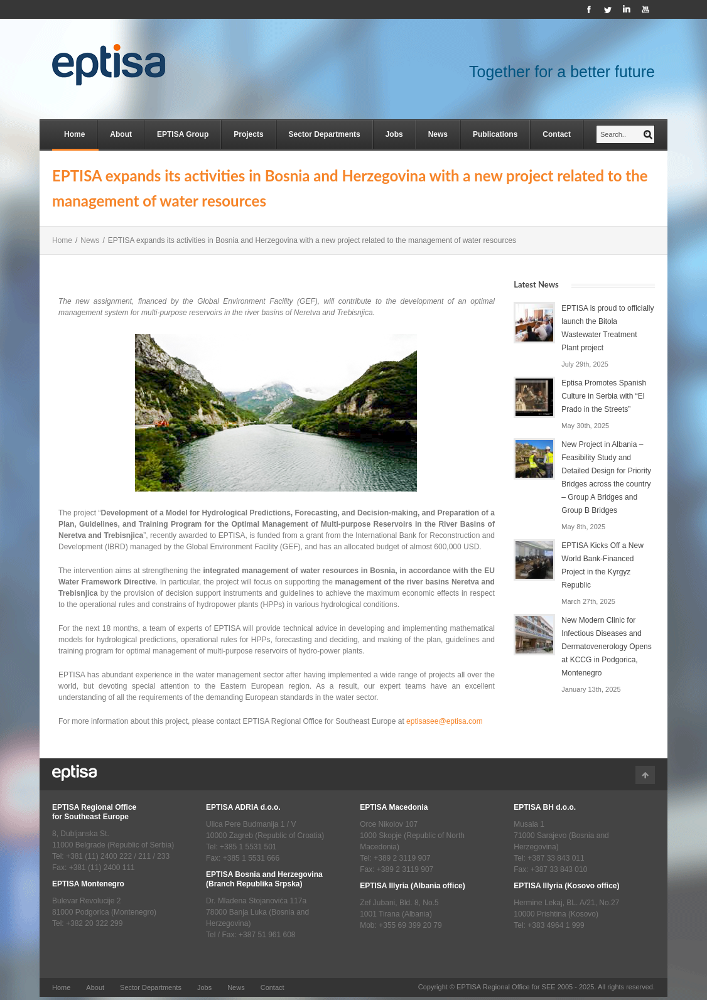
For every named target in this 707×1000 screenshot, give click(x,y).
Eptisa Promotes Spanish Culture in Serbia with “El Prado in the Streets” (603, 396)
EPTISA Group (182, 134)
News (438, 134)
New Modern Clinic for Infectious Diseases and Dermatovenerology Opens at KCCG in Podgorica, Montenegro (606, 646)
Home (74, 134)
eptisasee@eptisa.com (444, 721)
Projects (248, 134)
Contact (556, 134)
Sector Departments (324, 134)
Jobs (394, 134)
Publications (495, 134)
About (121, 134)
